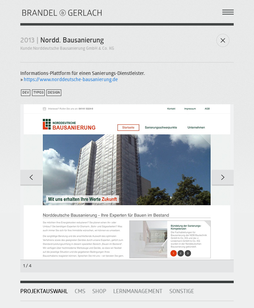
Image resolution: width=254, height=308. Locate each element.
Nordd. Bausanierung (72, 40)
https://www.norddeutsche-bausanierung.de (71, 80)
